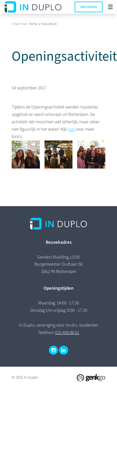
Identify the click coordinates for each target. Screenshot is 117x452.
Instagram (53, 350)
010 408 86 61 (67, 332)
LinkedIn (63, 350)
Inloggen (88, 7)
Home (33, 24)
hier (71, 129)
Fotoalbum (49, 24)
